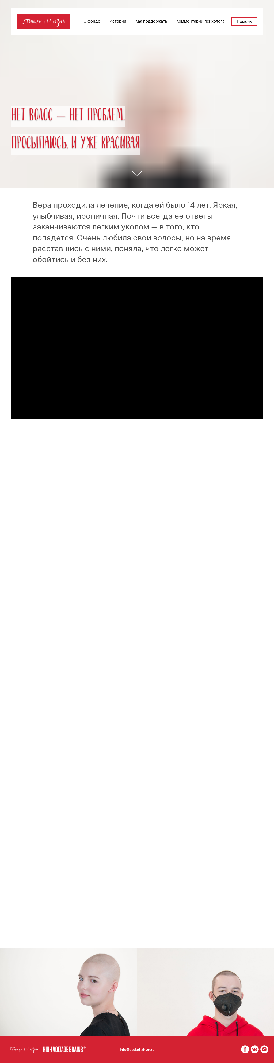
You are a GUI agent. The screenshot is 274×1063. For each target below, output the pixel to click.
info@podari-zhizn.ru (137, 1049)
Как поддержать (151, 21)
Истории (117, 21)
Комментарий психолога (200, 21)
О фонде (91, 21)
